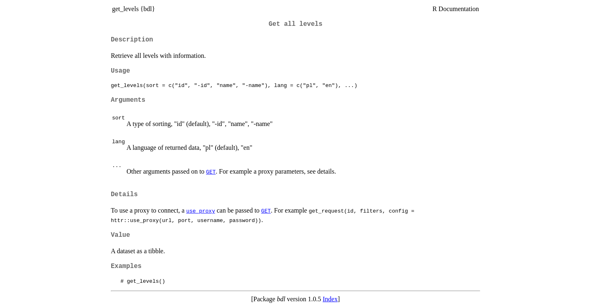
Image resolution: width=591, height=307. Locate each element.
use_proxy (200, 210)
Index (330, 299)
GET (210, 171)
